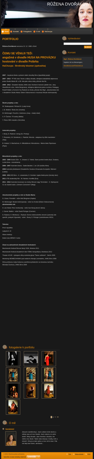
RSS (89, 454)
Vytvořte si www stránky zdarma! (15, 457)
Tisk (69, 454)
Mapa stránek (79, 454)
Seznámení (9, 429)
